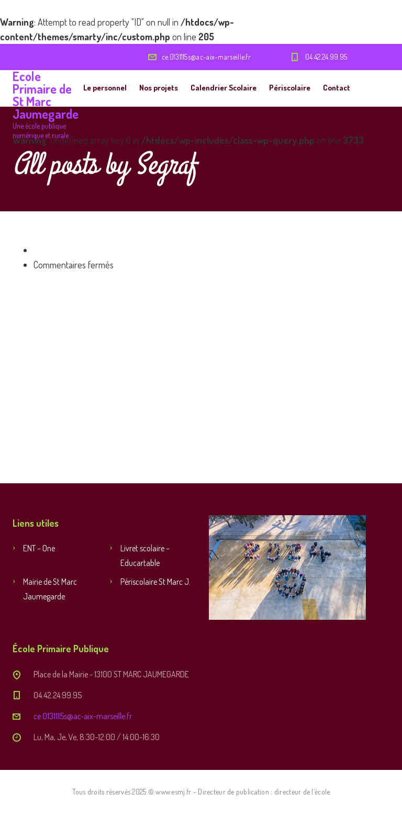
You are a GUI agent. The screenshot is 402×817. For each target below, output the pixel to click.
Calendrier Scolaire (223, 88)
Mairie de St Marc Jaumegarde (50, 589)
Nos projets (158, 88)
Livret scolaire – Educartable (145, 555)
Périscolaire (289, 88)
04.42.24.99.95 (326, 56)
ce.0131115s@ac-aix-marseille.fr (206, 56)
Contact (336, 88)
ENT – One (39, 548)
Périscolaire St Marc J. (155, 581)
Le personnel (105, 88)
